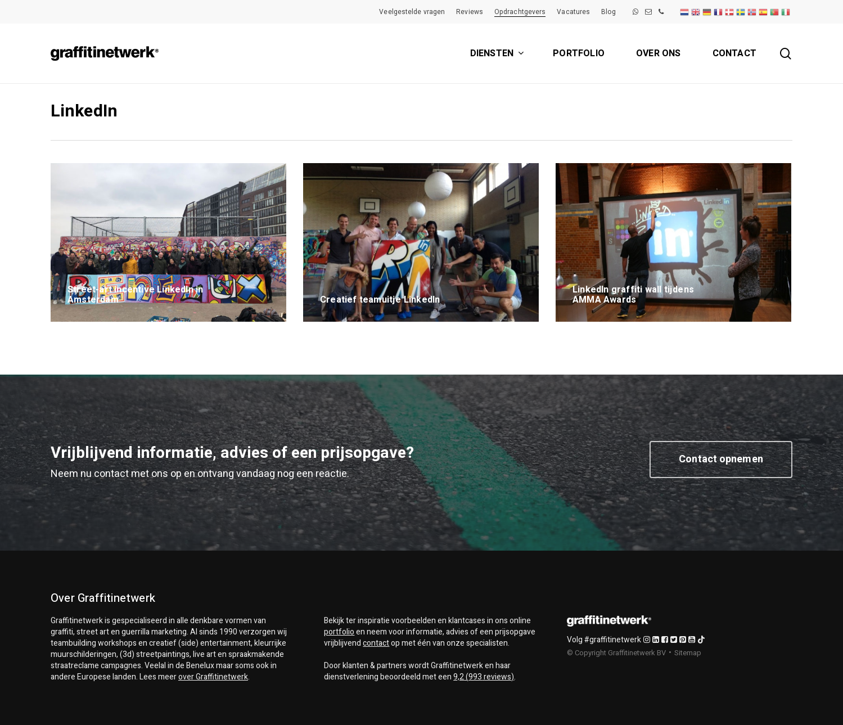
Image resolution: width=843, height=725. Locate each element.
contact (376, 643)
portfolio (339, 632)
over (213, 677)
